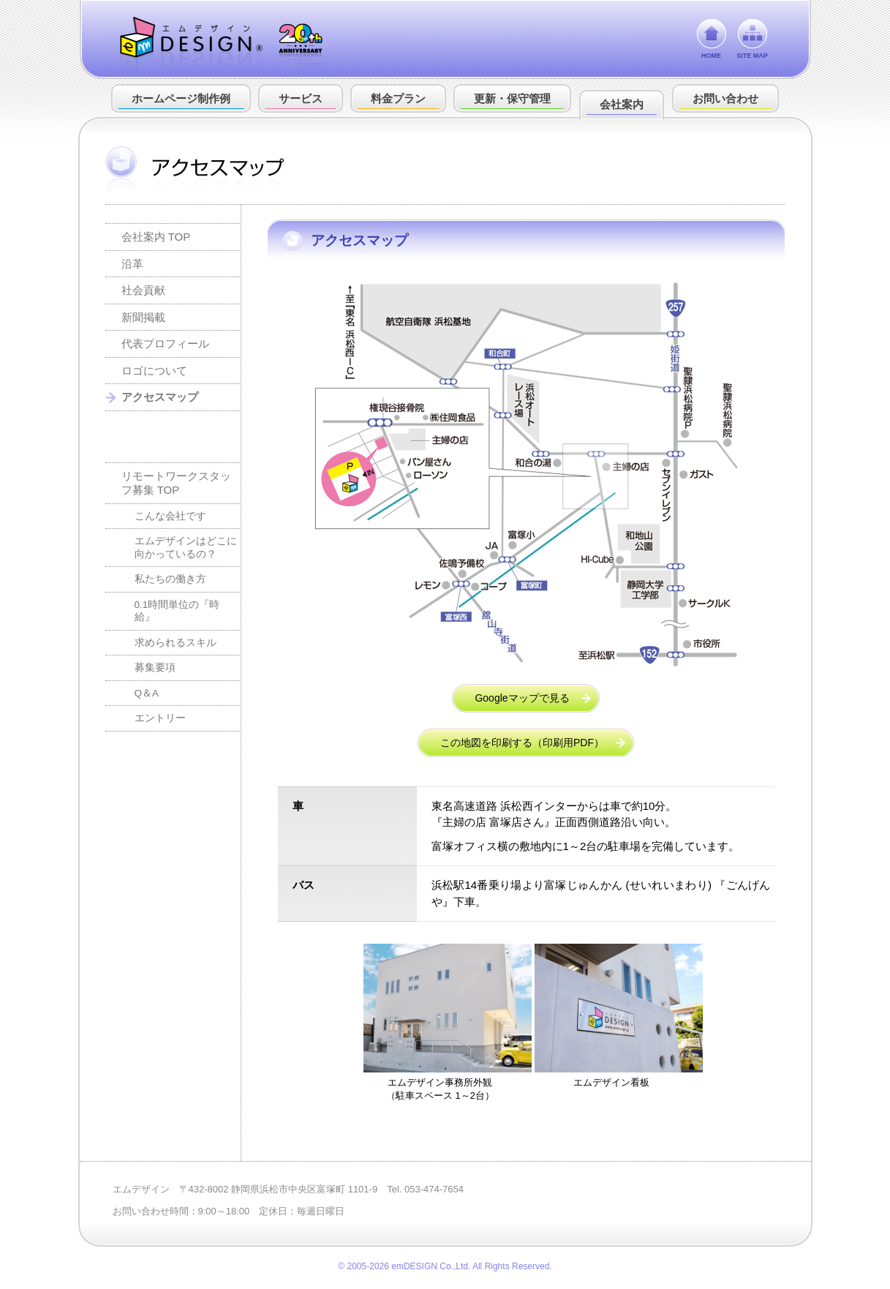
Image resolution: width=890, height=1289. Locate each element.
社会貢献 (143, 290)
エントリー (160, 718)
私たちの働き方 (170, 579)
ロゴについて (154, 370)
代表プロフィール (165, 343)
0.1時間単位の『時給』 (177, 611)
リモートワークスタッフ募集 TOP (176, 483)
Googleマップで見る (522, 698)
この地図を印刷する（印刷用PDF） (522, 742)
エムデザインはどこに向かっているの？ (186, 547)
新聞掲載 (143, 317)
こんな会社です (170, 516)
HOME (711, 55)
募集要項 (155, 667)
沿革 (132, 264)
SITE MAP (752, 55)
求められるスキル (175, 642)
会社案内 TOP (156, 236)
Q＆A (147, 693)
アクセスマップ (159, 397)
